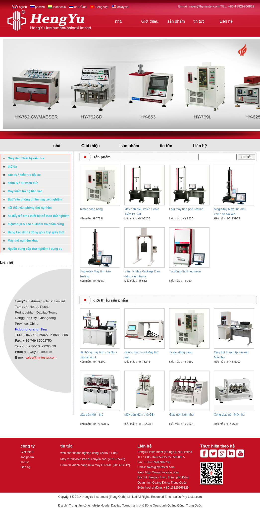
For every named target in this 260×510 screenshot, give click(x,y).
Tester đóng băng (91, 209)
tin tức (199, 21)
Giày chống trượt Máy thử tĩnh (141, 355)
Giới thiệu (149, 21)
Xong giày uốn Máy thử (229, 414)
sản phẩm (176, 21)
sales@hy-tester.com (204, 6)
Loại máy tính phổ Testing (186, 209)
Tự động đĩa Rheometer (185, 271)
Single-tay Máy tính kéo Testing (95, 274)
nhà (118, 21)
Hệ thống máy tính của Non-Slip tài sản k (98, 355)
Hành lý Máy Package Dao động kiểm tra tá (142, 274)
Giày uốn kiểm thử (181, 414)
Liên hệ (226, 21)
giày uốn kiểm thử (92, 414)
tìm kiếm (246, 157)
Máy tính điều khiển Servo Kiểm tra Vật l (141, 211)
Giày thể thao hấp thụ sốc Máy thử (231, 355)
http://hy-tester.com (38, 352)
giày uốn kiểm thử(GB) (139, 414)
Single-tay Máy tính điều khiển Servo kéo (230, 211)
